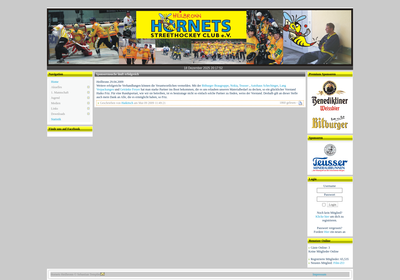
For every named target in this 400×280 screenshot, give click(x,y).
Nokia (234, 85)
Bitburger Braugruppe (215, 85)
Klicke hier (322, 216)
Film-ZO (338, 263)
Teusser (244, 85)
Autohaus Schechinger (264, 85)
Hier (326, 232)
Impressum (319, 274)
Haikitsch (127, 103)
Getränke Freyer (130, 89)
